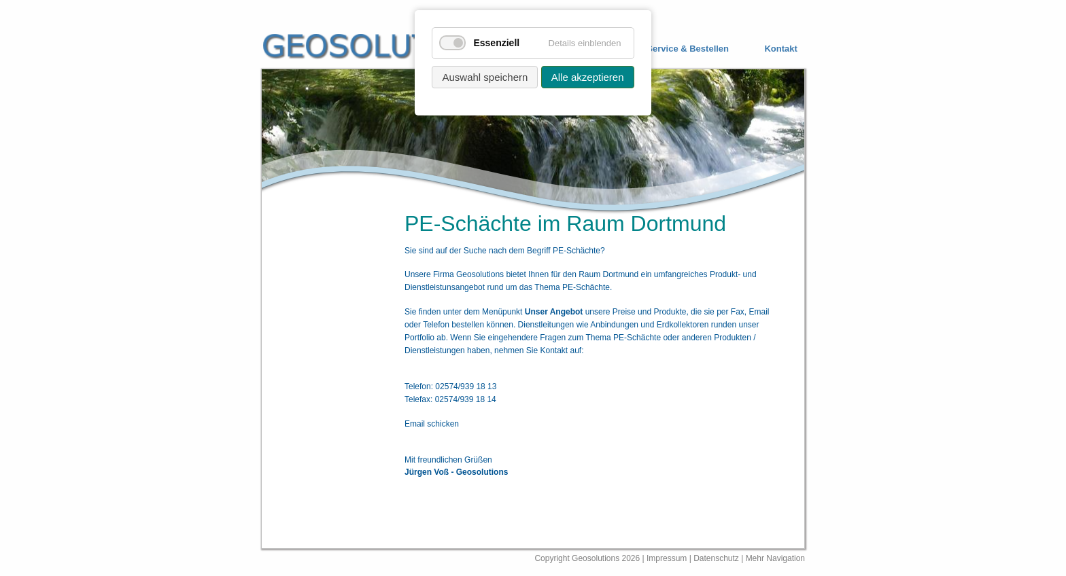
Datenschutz (717, 558)
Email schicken (432, 424)
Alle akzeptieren (587, 77)
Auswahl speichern (485, 77)
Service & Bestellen (688, 49)
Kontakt (780, 49)
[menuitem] (677, 49)
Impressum (667, 558)
